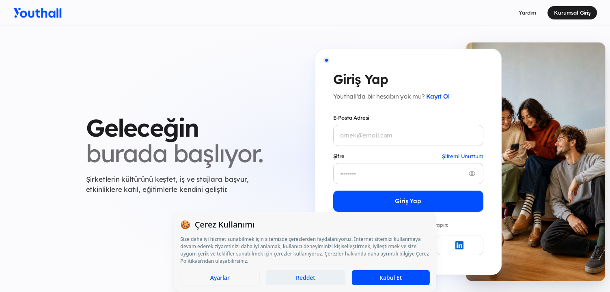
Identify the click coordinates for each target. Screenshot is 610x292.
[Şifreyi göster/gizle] (472, 173)
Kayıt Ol (437, 96)
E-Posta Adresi (351, 117)
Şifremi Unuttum (462, 156)
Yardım (527, 12)
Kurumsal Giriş (572, 12)
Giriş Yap (408, 201)
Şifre (339, 156)
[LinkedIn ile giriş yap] (459, 245)
